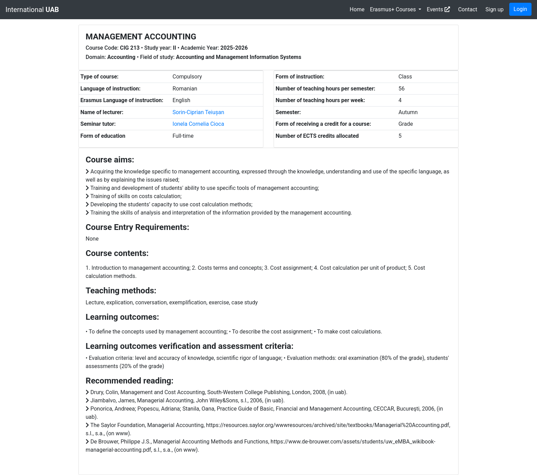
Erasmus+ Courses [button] (393, 9)
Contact (467, 9)
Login (520, 9)
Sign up (495, 9)
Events (438, 9)
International (32, 9)
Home (357, 9)
